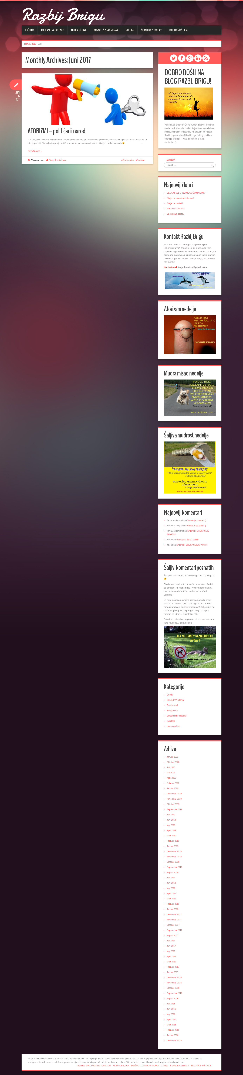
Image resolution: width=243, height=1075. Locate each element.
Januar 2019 (173, 844)
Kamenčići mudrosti (176, 209)
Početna (29, 30)
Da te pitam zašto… (176, 214)
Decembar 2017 (174, 913)
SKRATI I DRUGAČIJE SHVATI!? (192, 543)
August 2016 (173, 997)
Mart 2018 (172, 897)
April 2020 (172, 776)
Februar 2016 (173, 1028)
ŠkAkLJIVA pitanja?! (151, 30)
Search (171, 159)
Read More (34, 152)
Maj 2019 (171, 823)
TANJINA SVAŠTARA (178, 30)
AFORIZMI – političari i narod (59, 132)
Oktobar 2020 (173, 760)
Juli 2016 (171, 1002)
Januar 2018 (173, 907)
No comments (37, 161)
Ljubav (170, 693)
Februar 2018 (173, 902)
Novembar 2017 (174, 918)
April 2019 (172, 829)
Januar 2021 (173, 755)
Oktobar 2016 (173, 986)
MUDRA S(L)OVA (78, 30)
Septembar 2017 (175, 928)
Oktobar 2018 (173, 860)
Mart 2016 (172, 1023)
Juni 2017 (171, 944)
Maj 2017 (171, 949)
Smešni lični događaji (177, 714)
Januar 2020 (173, 787)
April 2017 (172, 955)
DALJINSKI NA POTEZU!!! (52, 30)
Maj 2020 (171, 771)
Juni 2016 (171, 1007)
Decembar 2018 (174, 850)
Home (27, 44)
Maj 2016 (171, 1012)
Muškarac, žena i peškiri (188, 538)
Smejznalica (128, 161)
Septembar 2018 (175, 865)
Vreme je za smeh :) (197, 519)
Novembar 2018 (174, 855)
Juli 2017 (171, 939)
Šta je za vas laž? (175, 204)
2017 (34, 44)
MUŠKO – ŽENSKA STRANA (105, 30)
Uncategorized (174, 724)
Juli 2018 (171, 876)
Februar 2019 (173, 839)
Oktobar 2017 (173, 923)
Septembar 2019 (175, 808)
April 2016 (172, 1018)
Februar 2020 (173, 781)
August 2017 (173, 934)
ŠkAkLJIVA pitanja (175, 698)
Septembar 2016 (175, 991)
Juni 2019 (171, 818)
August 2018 (173, 871)
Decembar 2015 (174, 1039)
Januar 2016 (173, 1033)
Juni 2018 (171, 881)
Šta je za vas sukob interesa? (181, 198)
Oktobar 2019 (173, 802)
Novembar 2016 (174, 981)
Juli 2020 (171, 766)
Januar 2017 (173, 970)
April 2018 (172, 892)
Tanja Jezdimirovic (57, 161)
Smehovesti (172, 703)
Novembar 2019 (174, 797)
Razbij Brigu (67, 14)
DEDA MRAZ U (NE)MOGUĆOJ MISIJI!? (186, 193)
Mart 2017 (172, 960)
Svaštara (141, 161)
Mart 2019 (172, 834)
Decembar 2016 (174, 976)
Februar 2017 (173, 965)
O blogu (130, 30)
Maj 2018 (171, 886)
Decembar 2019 (174, 792)
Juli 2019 (171, 813)
